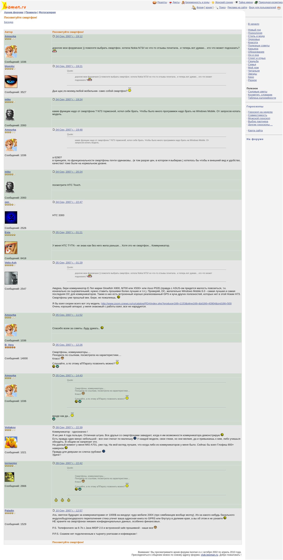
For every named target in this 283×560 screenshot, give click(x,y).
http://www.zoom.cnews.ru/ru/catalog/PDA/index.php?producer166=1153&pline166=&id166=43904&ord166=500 (166, 303)
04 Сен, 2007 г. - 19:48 (69, 129)
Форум (200, 7)
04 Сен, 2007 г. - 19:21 (69, 66)
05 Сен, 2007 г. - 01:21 (69, 232)
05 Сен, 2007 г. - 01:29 (69, 262)
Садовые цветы (257, 91)
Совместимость (257, 115)
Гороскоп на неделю (260, 112)
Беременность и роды (197, 2)
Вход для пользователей (265, 7)
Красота (253, 42)
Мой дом (253, 67)
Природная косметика (271, 2)
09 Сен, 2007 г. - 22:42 (69, 463)
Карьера (253, 48)
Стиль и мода (256, 36)
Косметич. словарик (260, 94)
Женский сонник (224, 2)
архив (209, 7)
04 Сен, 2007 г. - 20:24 (69, 171)
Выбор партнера (258, 121)
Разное (252, 80)
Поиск (222, 7)
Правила (31, 12)
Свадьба (253, 61)
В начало (253, 23)
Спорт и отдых (257, 58)
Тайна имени (246, 2)
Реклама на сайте (237, 7)
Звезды (252, 73)
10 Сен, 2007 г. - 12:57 (69, 510)
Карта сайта (255, 130)
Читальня (254, 70)
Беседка (8, 22)
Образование (256, 51)
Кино (251, 77)
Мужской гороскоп (259, 118)
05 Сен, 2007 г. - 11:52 (69, 314)
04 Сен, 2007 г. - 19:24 (69, 99)
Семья (252, 64)
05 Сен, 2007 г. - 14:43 (69, 375)
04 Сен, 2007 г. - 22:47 (69, 202)
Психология (255, 32)
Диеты (176, 2)
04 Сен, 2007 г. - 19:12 (69, 36)
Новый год (254, 29)
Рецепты (162, 2)
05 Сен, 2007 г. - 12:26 (69, 344)
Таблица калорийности (262, 97)
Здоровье (254, 39)
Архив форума (13, 12)
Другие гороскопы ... (260, 124)
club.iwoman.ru (209, 555)
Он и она (253, 54)
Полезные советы (259, 45)
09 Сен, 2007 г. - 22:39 (69, 427)
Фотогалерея (47, 12)
